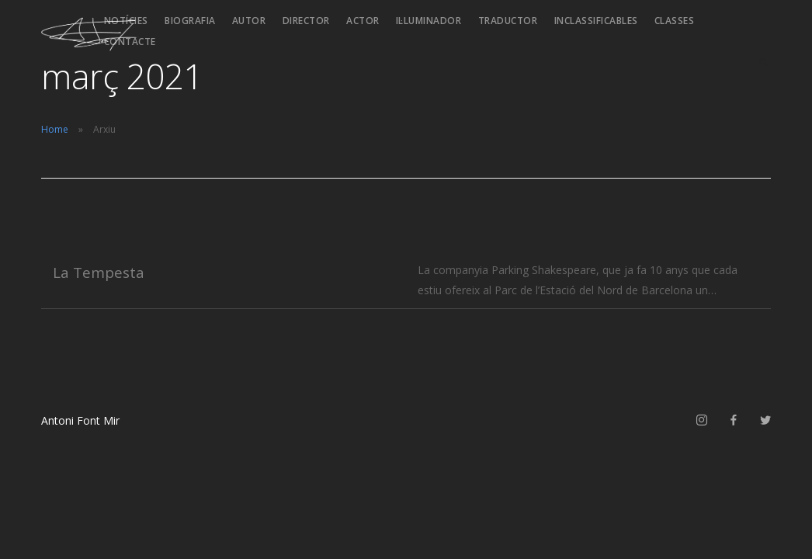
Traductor (508, 20)
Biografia (190, 20)
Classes (674, 20)
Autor (249, 20)
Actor (363, 20)
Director (306, 20)
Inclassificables (596, 20)
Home (54, 129)
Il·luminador (429, 20)
